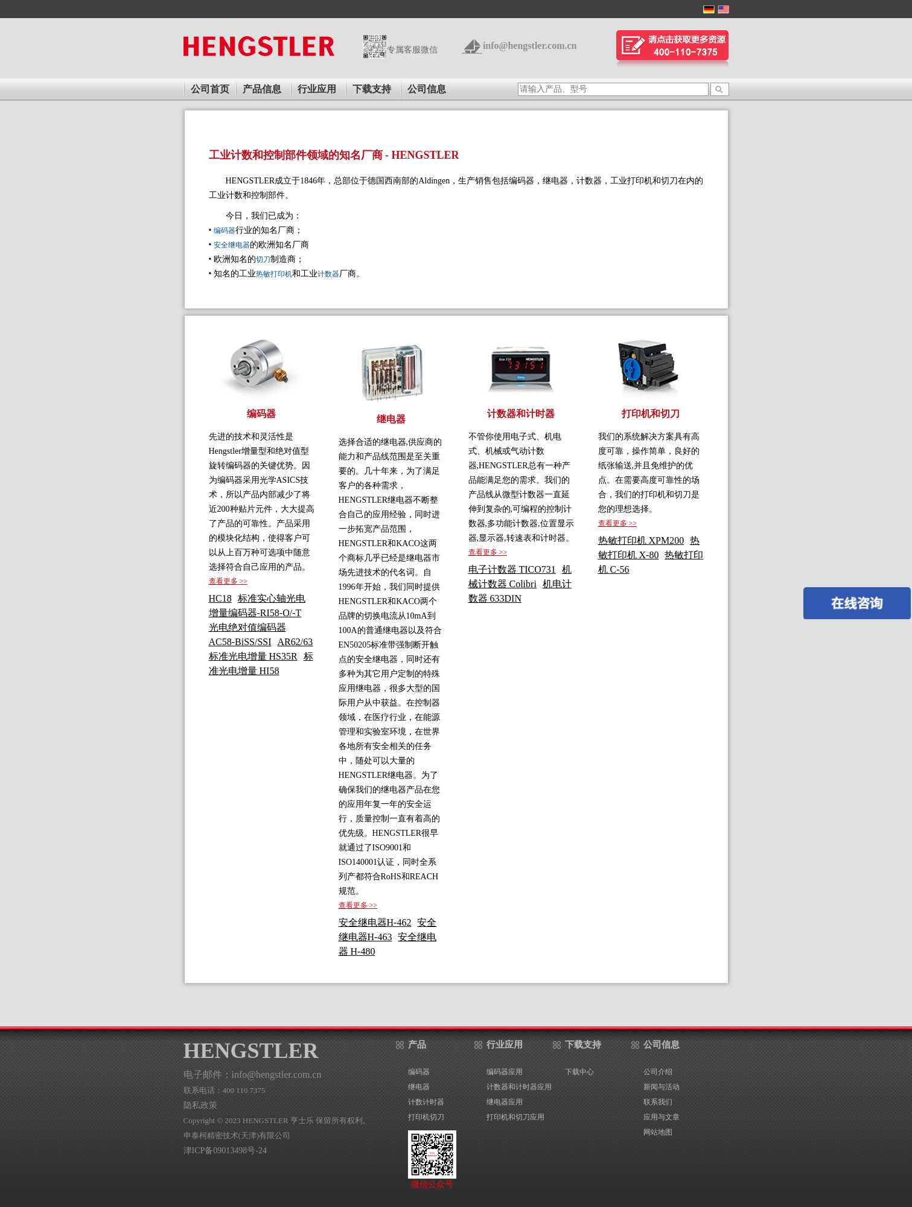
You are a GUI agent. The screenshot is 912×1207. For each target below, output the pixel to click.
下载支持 (371, 89)
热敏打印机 (274, 274)
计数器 (328, 274)
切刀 (263, 259)
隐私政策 (200, 1105)
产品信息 (262, 89)
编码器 (224, 230)
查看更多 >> (228, 581)
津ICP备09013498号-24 (225, 1150)
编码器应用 (504, 1072)
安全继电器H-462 (375, 922)
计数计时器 (426, 1102)
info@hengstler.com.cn (530, 45)
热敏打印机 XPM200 (641, 540)
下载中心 (579, 1072)
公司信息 (426, 89)
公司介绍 (657, 1072)
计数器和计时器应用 (519, 1087)
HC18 (220, 598)
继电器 (419, 1087)
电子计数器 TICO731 (512, 569)
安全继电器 (232, 245)
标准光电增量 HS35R (253, 656)
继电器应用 (504, 1102)
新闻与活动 (661, 1087)
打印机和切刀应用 (515, 1117)
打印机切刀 (426, 1117)
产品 (417, 1044)
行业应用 (317, 89)
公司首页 (210, 89)
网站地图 (657, 1132)
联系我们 (657, 1102)
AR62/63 (295, 642)
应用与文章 (661, 1117)
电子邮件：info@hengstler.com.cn (252, 1074)
